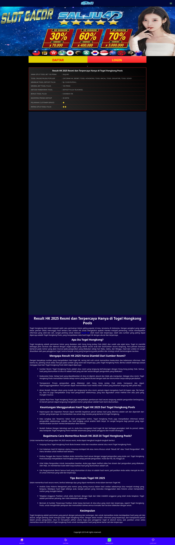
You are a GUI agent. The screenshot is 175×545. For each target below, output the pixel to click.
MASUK (21, 541)
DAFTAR (58, 60)
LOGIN (117, 60)
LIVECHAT (153, 541)
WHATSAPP (109, 541)
